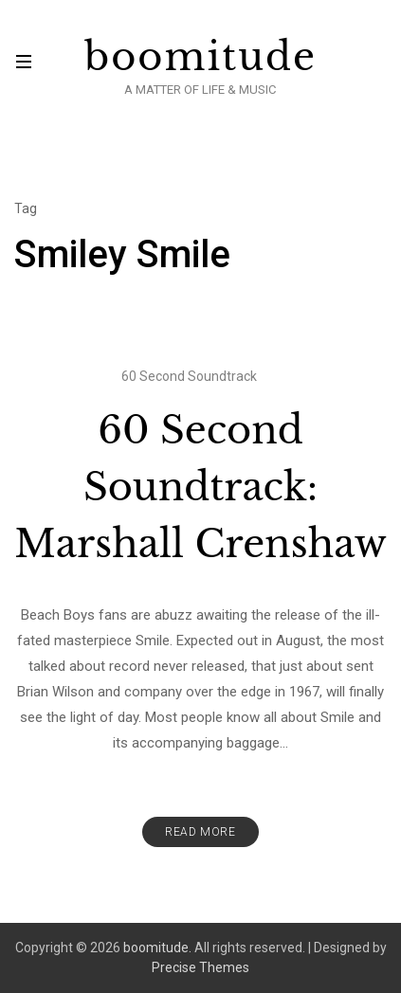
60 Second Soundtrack (189, 376)
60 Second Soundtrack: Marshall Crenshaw (200, 487)
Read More (200, 832)
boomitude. (157, 947)
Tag (25, 208)
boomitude (200, 57)
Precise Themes (200, 967)
